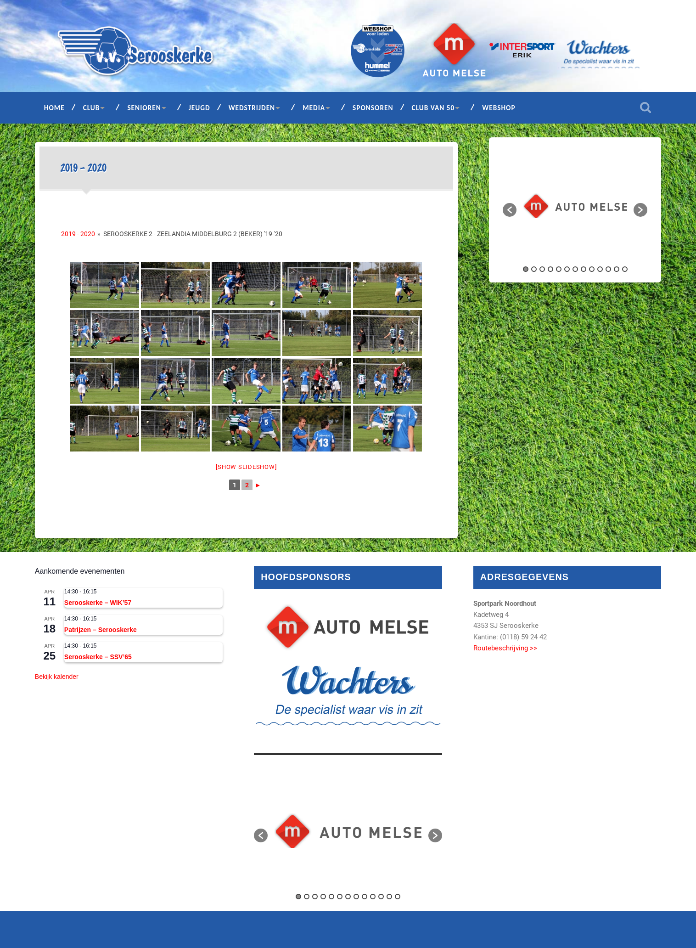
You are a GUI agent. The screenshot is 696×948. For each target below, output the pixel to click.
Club (91, 107)
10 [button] (600, 269)
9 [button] (592, 269)
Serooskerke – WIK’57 (97, 602)
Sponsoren (373, 107)
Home (54, 107)
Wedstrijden (252, 107)
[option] (575, 205)
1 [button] (525, 269)
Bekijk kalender (57, 676)
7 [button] (575, 269)
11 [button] (608, 269)
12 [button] (616, 269)
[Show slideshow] (246, 466)
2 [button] (534, 269)
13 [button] (625, 269)
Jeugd (199, 107)
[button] (509, 210)
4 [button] (550, 269)
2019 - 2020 (78, 233)
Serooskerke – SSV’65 (98, 656)
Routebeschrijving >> (505, 648)
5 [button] (558, 269)
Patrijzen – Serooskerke (100, 629)
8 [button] (583, 269)
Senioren (144, 107)
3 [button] (542, 269)
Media (314, 107)
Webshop (498, 107)
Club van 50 (433, 107)
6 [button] (567, 269)
